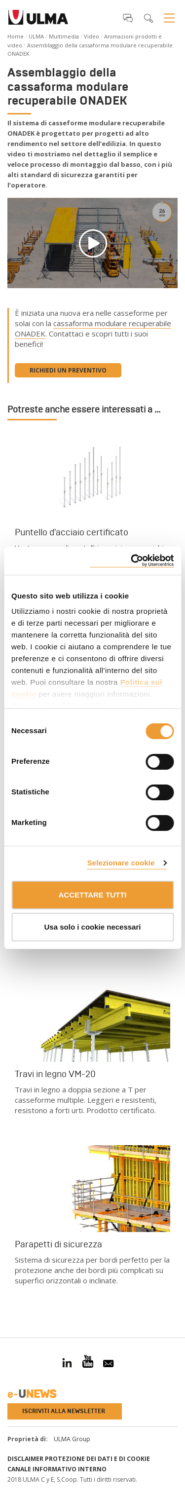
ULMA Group (72, 1439)
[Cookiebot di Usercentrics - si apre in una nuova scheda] (132, 560)
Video (91, 36)
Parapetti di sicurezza (58, 1244)
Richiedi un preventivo (68, 370)
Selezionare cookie (121, 863)
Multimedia (64, 36)
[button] (128, 18)
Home (15, 36)
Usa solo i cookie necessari (92, 927)
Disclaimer (25, 1459)
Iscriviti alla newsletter (63, 1411)
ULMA (36, 36)
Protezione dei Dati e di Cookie (97, 1459)
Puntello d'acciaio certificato (71, 532)
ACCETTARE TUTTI (92, 895)
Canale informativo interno (57, 1469)
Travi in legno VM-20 (55, 1074)
